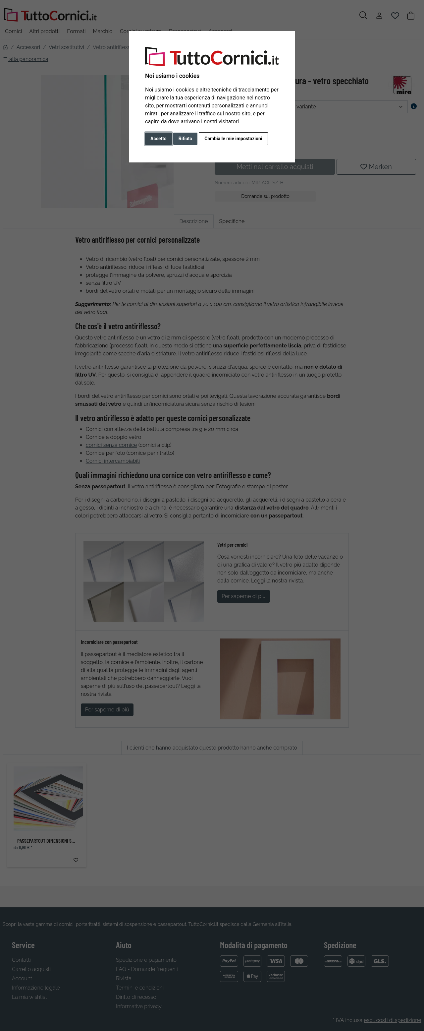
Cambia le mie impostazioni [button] (233, 138)
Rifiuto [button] (185, 138)
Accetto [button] (158, 138)
